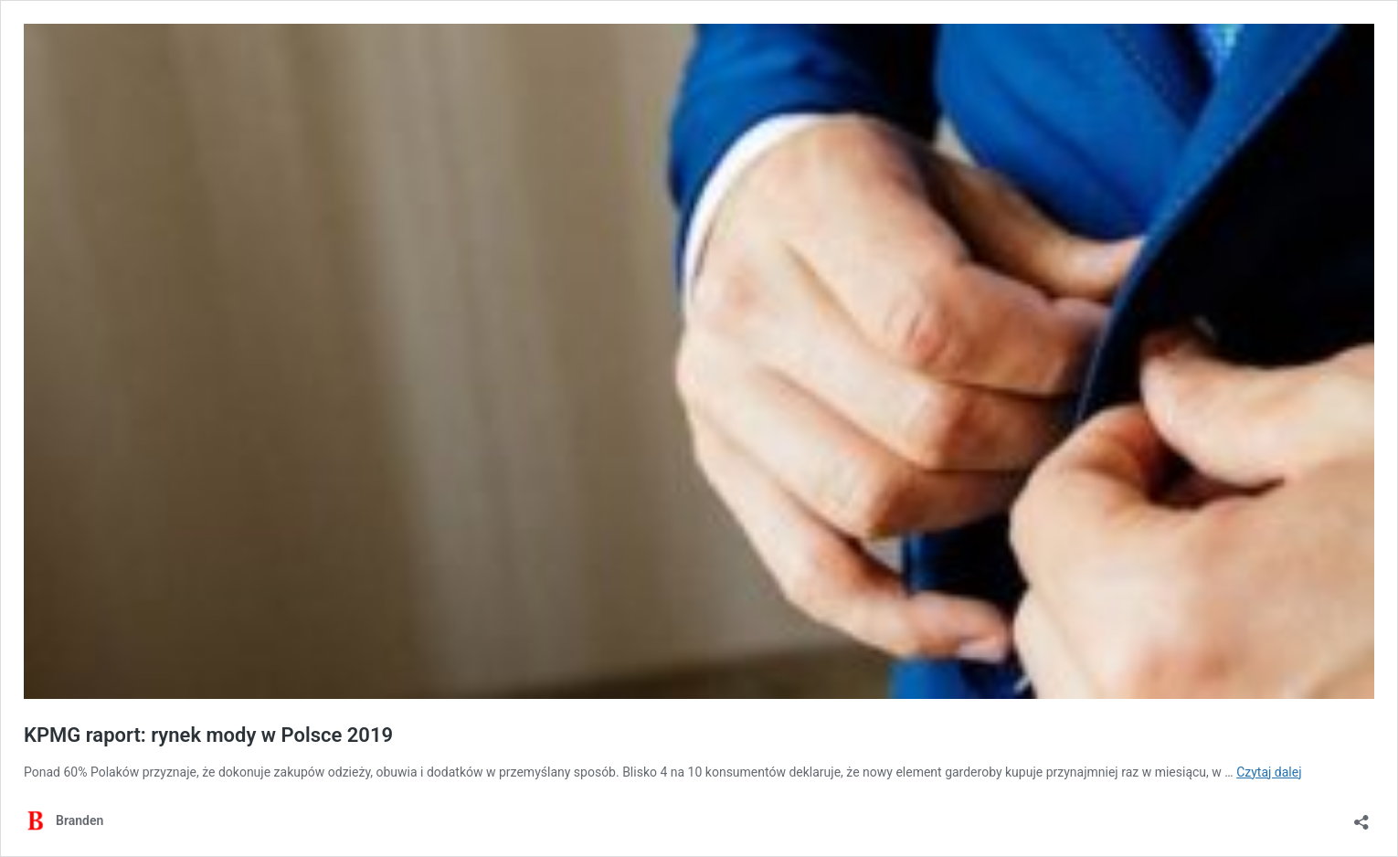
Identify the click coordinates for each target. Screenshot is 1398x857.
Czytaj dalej (1268, 772)
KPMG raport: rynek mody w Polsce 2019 (208, 735)
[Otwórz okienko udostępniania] (1361, 816)
